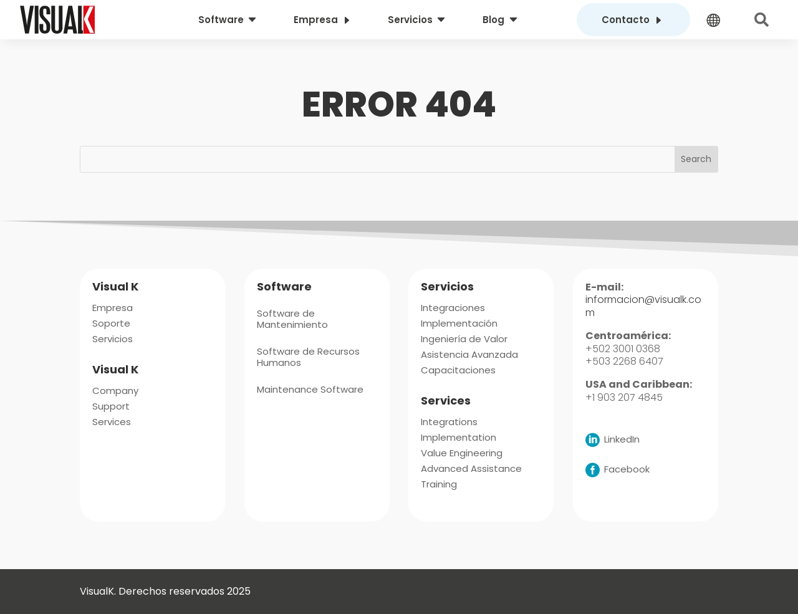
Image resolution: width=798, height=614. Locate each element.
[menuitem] (229, 19)
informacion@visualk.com (643, 306)
